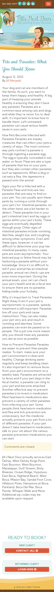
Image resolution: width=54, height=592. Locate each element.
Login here (27, 569)
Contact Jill (27, 550)
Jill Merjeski (13, 80)
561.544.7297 (9, 4)
